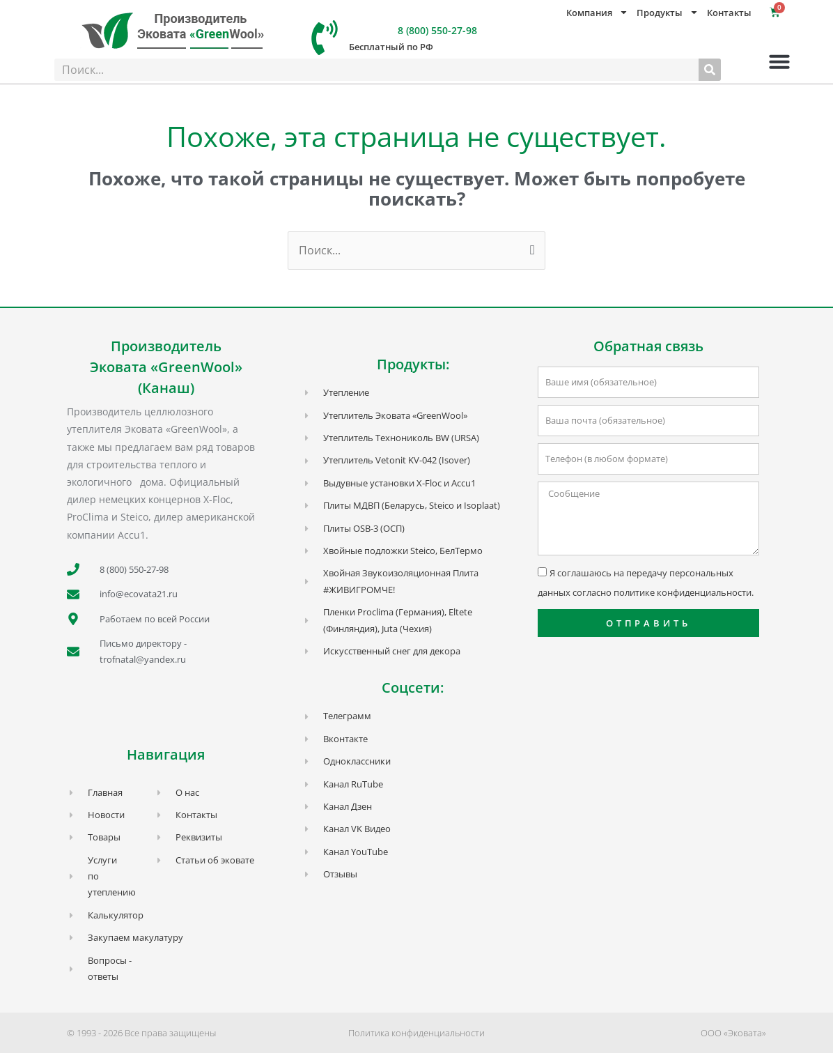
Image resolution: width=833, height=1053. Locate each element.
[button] (779, 61)
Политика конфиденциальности (416, 1033)
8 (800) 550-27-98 (437, 30)
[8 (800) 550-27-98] (324, 37)
